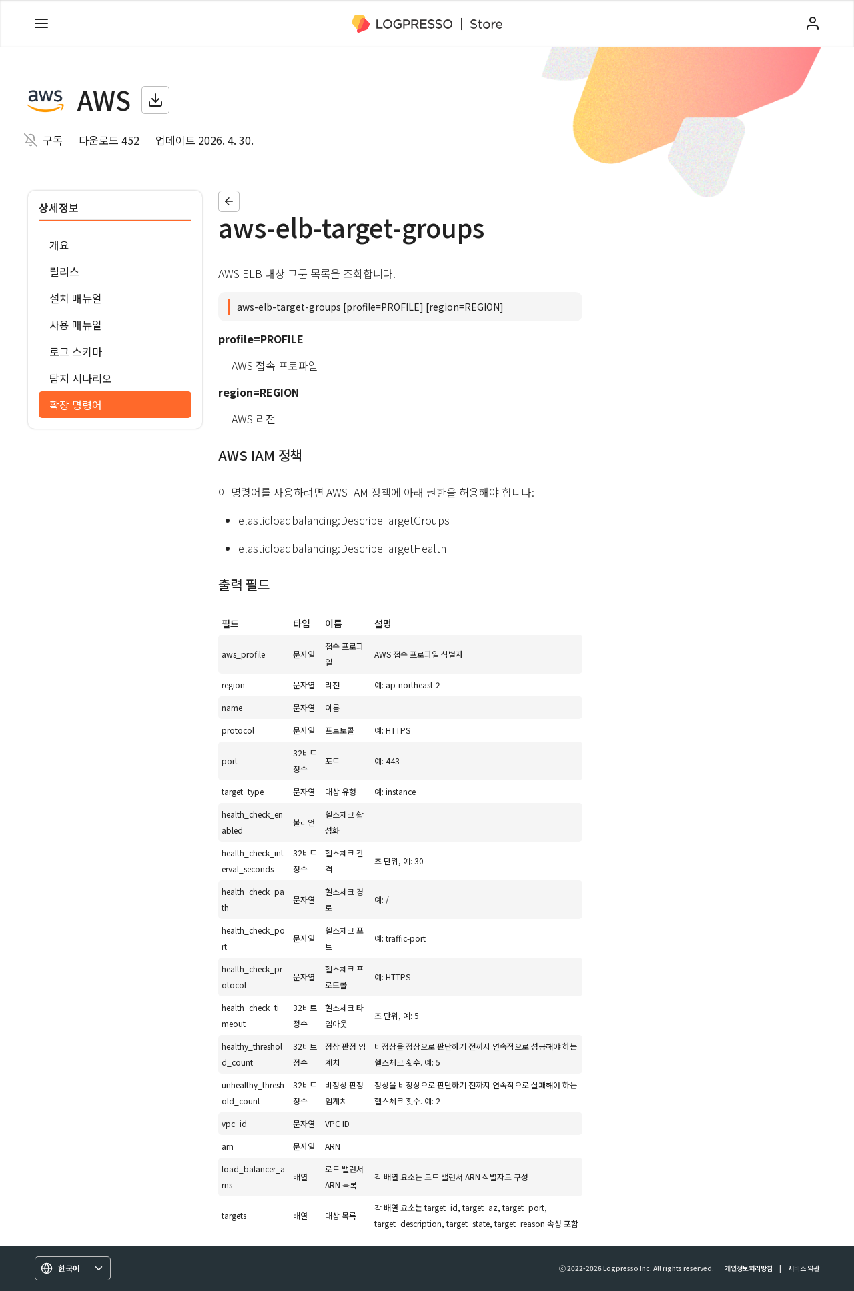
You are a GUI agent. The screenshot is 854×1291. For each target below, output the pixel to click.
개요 (59, 245)
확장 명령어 (75, 405)
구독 (53, 140)
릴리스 (64, 271)
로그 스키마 (75, 351)
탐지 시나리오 (80, 378)
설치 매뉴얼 (75, 298)
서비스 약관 (803, 1268)
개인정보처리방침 (749, 1268)
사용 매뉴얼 (75, 325)
